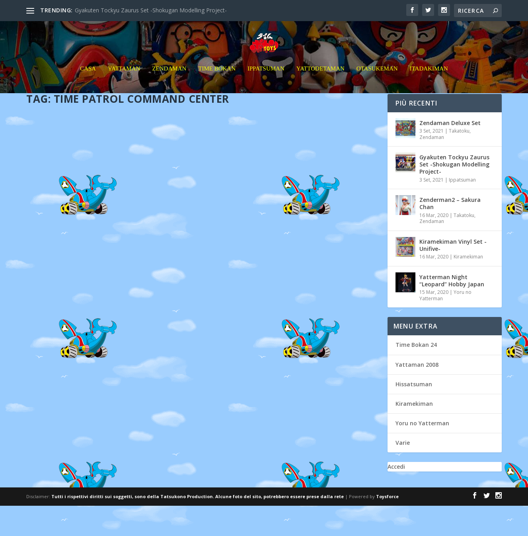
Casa (88, 83)
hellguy (68, 275)
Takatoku (459, 160)
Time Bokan (217, 83)
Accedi (396, 497)
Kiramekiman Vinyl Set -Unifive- (453, 275)
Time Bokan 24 (416, 375)
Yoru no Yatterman (422, 453)
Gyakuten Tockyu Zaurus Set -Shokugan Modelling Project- (151, 10)
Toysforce (387, 527)
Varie (403, 473)
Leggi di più (55, 401)
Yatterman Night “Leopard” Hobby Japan (451, 310)
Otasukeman (377, 83)
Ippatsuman (265, 83)
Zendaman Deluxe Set (450, 152)
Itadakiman (429, 83)
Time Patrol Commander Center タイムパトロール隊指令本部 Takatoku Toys (110, 259)
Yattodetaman (320, 83)
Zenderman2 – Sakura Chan (450, 233)
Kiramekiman (468, 286)
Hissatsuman (414, 414)
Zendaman (169, 83)
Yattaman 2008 (417, 394)
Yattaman (124, 83)
